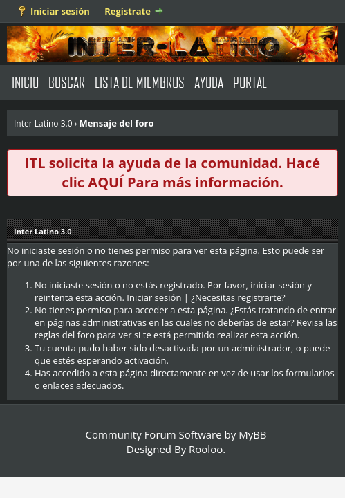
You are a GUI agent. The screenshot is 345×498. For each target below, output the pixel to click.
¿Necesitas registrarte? (238, 297)
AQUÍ (105, 182)
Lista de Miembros (140, 82)
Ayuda (208, 82)
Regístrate (127, 11)
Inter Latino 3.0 (43, 123)
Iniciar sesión (60, 11)
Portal (250, 82)
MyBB (252, 434)
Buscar (66, 82)
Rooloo (206, 449)
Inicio (25, 82)
